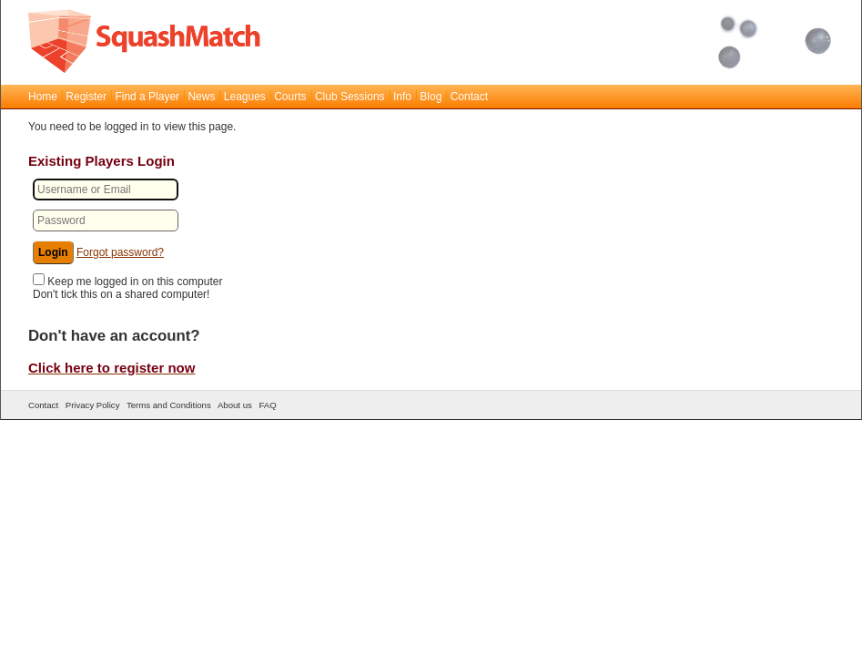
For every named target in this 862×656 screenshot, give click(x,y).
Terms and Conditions (169, 405)
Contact (469, 96)
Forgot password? (120, 252)
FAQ (267, 405)
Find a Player (147, 96)
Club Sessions (350, 96)
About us (235, 405)
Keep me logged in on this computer (134, 281)
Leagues (245, 96)
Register (86, 96)
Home (42, 96)
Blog (430, 96)
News (201, 96)
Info (402, 96)
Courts (290, 96)
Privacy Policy (93, 405)
